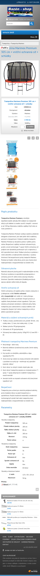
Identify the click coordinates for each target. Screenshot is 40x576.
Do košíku (30, 127)
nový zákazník (34, 2)
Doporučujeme (19, 537)
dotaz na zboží (27, 130)
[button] (33, 37)
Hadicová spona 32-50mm (15, 512)
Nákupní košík (13, 19)
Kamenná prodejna (27, 542)
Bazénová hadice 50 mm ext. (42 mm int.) (20, 501)
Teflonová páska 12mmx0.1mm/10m (18, 528)
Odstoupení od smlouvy (11, 542)
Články (10, 537)
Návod (5, 484)
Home (4, 537)
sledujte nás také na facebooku (13, 550)
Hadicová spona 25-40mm (15, 506)
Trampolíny (5, 43)
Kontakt (6, 544)
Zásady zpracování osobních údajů (23, 539)
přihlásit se (22, 2)
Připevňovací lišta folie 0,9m (16, 523)
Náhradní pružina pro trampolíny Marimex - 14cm (22, 517)
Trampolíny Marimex (17, 43)
